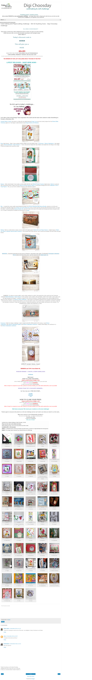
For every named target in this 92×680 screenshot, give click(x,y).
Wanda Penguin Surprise (38, 184)
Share (3, 621)
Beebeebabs (6, 643)
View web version (30, 676)
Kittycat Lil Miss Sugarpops (20, 299)
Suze (5, 636)
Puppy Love (34, 121)
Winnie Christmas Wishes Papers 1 (27, 185)
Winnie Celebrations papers (15, 324)
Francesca (3, 323)
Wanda (52, 184)
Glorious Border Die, (18, 209)
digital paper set (44, 254)
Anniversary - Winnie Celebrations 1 (46, 143)
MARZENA (4, 253)
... (6, 295)
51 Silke (31, 393)
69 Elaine (30, 395)
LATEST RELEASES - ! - (22, 62)
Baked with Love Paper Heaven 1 (41, 230)
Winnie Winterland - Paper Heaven (13, 296)
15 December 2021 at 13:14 (15, 643)
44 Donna (30, 374)
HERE (27, 382)
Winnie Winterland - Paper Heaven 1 (12, 144)
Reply (5, 632)
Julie (31, 396)
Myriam (2, 184)
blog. (28, 210)
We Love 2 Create (30, 419)
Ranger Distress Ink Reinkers (32, 122)
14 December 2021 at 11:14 (15, 628)
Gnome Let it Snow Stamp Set (23, 207)
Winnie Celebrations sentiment (30, 324)
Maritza (2, 230)
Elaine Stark (6, 628)
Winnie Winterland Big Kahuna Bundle (37, 206)
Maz (2, 206)
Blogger (33, 678)
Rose (2, 143)
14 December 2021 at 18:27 (12, 636)
